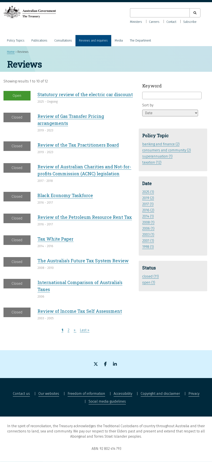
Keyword (152, 86)
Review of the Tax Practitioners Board (78, 145)
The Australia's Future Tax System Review (83, 260)
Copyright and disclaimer (160, 394)
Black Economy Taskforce (65, 195)
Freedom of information (86, 394)
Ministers (136, 22)
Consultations (63, 40)
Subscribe (190, 22)
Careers (154, 22)
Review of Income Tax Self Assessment (80, 311)
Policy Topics (15, 40)
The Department (140, 40)
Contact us (21, 394)
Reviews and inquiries (93, 40)
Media (119, 40)
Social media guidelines (107, 401)
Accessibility (123, 394)
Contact (171, 22)
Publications (39, 40)
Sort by (147, 105)
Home (11, 52)
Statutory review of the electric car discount (85, 94)
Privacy (193, 394)
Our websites (48, 394)
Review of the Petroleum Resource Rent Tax (85, 217)
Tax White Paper (56, 239)
